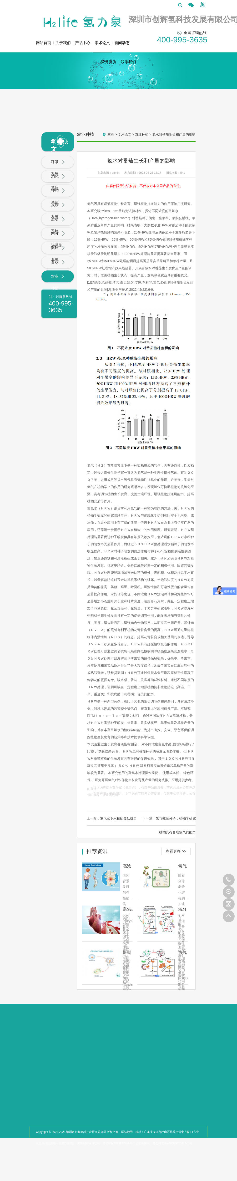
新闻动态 (122, 43)
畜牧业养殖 (58, 268)
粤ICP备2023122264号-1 (119, 1143)
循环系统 (58, 254)
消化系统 (58, 182)
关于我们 (63, 43)
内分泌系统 (58, 239)
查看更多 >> (176, 851)
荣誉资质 (108, 62)
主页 (110, 134)
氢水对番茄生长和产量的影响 (174, 134)
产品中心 (82, 43)
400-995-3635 (229, 880)
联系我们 (128, 62)
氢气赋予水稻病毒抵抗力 (118, 818)
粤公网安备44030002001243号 (172, 1143)
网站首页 (43, 43)
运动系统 (58, 225)
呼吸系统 (58, 168)
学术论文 (102, 46)
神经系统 (58, 196)
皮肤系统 (58, 211)
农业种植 (58, 282)
